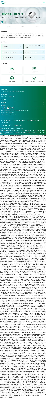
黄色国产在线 (20, 366)
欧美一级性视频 (21, 334)
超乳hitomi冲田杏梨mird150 (8, 180)
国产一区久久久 (37, 373)
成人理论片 (39, 350)
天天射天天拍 (31, 376)
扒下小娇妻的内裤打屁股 (14, 227)
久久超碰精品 (7, 141)
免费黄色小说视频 (19, 195)
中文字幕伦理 (35, 387)
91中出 (33, 284)
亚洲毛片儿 (24, 211)
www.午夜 (32, 248)
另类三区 (39, 179)
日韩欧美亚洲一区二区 (11, 216)
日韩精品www (21, 347)
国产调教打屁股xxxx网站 (10, 140)
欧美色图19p (8, 274)
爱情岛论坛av (12, 345)
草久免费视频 (31, 295)
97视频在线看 (27, 261)
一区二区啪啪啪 (37, 234)
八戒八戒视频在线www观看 (31, 209)
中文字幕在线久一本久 (35, 255)
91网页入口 (14, 225)
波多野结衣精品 (3, 169)
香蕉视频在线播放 (10, 196)
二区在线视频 (20, 310)
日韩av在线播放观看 (31, 384)
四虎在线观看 (36, 232)
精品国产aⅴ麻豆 (13, 310)
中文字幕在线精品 (39, 159)
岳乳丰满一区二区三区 (40, 374)
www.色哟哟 (26, 327)
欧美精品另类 (22, 386)
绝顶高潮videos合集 (15, 318)
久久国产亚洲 (13, 363)
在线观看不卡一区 (16, 248)
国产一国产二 (9, 238)
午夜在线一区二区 (28, 222)
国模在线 (34, 217)
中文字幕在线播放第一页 (17, 382)
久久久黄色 (12, 251)
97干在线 (16, 371)
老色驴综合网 (32, 268)
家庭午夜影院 (26, 258)
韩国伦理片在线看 (6, 306)
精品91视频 (39, 190)
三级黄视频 (29, 335)
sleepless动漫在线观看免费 (21, 204)
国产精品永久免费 (12, 183)
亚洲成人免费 (17, 145)
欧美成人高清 (5, 290)
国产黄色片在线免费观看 (27, 213)
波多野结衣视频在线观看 (5, 395)
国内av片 (29, 208)
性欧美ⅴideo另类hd (30, 151)
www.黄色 (40, 154)
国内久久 (12, 297)
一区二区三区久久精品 (9, 166)
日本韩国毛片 (16, 384)
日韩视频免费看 (5, 247)
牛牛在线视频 (21, 209)
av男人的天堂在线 (35, 340)
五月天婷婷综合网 (7, 394)
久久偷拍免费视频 (31, 298)
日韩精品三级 (28, 389)
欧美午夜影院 (38, 237)
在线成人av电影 (21, 232)
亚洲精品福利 (18, 272)
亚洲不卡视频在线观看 (40, 384)
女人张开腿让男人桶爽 (6, 342)
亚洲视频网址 (37, 392)
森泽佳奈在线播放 (31, 319)
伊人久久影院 (3, 282)
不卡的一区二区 (23, 384)
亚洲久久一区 (37, 211)
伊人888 (39, 209)
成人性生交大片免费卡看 (13, 161)
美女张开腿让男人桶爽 (14, 187)
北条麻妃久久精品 (18, 368)
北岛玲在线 (28, 177)
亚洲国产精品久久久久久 (5, 353)
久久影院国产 (39, 192)
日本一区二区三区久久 (33, 342)
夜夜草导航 (33, 148)
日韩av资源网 (12, 386)
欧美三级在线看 (38, 271)
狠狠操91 (22, 154)
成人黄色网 (10, 303)
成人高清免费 (8, 280)
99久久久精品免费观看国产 (32, 308)
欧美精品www (37, 327)
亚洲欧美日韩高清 (40, 195)
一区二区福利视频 (4, 376)
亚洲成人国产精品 (32, 350)
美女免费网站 (32, 300)
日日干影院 (42, 232)
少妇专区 (3, 274)
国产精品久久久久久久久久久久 (34, 310)
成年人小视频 (5, 360)
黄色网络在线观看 (29, 266)
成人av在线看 (35, 222)
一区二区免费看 (31, 137)
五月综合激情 (19, 379)
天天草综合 (33, 219)
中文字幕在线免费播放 (23, 303)
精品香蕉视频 (25, 350)
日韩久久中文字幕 (7, 382)
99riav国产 (33, 274)
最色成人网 (11, 305)
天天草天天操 (42, 352)
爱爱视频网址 (29, 358)
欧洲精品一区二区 (38, 318)
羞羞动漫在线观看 (28, 337)
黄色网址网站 (4, 146)
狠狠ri (27, 295)
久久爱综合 (17, 392)
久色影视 (43, 394)
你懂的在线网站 (8, 188)
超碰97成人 (13, 242)
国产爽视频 (8, 242)
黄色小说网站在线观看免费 (15, 374)
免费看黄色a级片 (40, 365)
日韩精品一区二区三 (17, 381)
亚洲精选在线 (13, 289)
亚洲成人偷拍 (7, 198)
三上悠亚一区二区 (6, 379)
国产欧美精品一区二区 (32, 347)
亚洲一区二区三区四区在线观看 (32, 146)
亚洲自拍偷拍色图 (5, 310)
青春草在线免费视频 (32, 361)
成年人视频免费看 (6, 350)
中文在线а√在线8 (16, 279)
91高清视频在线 (23, 234)
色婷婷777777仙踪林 (39, 277)
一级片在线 (23, 135)
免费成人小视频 (18, 284)
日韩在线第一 (19, 140)
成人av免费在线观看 (23, 264)
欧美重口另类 (36, 138)
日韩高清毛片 (8, 339)
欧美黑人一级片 (17, 308)
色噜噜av (14, 355)
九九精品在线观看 (17, 237)
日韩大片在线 (6, 192)
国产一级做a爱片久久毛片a (35, 180)
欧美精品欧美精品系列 (29, 292)
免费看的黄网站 (7, 154)
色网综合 (38, 381)
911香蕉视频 (23, 358)
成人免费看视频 (10, 217)
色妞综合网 (35, 225)
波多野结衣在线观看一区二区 (32, 323)
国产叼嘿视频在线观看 (6, 167)
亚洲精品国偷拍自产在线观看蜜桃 (21, 196)
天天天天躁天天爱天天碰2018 (38, 243)
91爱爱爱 (29, 171)
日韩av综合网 (13, 149)
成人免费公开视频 (38, 269)
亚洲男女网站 (12, 340)
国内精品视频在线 (33, 279)
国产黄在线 (15, 245)
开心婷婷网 (30, 331)
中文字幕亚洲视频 (31, 256)
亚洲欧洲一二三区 (12, 300)
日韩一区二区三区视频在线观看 (32, 214)
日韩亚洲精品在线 (29, 251)
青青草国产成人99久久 (34, 356)
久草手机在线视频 (21, 177)
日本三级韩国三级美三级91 (30, 334)
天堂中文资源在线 (15, 353)
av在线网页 (3, 269)
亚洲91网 (10, 135)
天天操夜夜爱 (13, 379)
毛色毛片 (18, 234)
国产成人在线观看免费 (39, 253)
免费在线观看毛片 (31, 166)
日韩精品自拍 (25, 373)
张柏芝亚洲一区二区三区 (14, 153)
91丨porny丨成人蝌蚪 (24, 268)
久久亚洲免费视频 (32, 379)
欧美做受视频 (39, 217)
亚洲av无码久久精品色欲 (19, 261)
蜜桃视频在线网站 (8, 335)
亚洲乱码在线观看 (4, 355)
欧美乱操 (28, 318)
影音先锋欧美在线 (36, 366)
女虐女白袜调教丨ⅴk (28, 138)
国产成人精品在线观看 (17, 179)
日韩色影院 (8, 313)
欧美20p (32, 318)
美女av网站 (15, 311)
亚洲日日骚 (41, 355)
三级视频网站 (5, 230)
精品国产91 (29, 240)
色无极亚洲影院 (23, 361)
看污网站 (31, 321)
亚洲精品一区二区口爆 (13, 209)
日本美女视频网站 (10, 371)
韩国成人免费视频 (5, 263)
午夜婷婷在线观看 (24, 331)
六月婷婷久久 (9, 245)
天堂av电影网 (26, 175)
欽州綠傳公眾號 (17, 125)
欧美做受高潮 (40, 344)
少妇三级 (31, 196)
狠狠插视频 (32, 368)
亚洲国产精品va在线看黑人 (29, 306)
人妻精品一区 (21, 138)
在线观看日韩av (38, 300)
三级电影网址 (12, 204)
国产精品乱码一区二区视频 (39, 303)
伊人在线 (15, 259)
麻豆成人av (6, 232)
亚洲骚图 (4, 164)
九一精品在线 (7, 287)
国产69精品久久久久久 (12, 151)
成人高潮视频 (10, 266)
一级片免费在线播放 (36, 348)
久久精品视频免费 (27, 219)
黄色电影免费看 (19, 258)
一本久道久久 (11, 360)
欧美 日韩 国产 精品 (28, 366)
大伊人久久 (6, 255)
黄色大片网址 (23, 276)
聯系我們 (3, 108)
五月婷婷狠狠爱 (30, 287)
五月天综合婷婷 (35, 335)
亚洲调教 (41, 287)
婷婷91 (25, 347)
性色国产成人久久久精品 (12, 138)
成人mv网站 (10, 295)
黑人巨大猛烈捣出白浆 (18, 316)
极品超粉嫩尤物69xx (11, 143)
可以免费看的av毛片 (23, 159)
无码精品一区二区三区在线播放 (17, 198)
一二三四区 (30, 225)
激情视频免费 (37, 248)
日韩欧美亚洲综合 (41, 311)
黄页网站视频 (32, 374)
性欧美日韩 (38, 162)
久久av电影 (35, 154)
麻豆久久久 (37, 238)
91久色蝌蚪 (16, 290)
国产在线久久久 (13, 293)
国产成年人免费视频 (6, 182)
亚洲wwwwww (10, 368)
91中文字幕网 (29, 242)
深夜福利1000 (41, 376)
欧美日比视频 (22, 318)
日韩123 (42, 221)
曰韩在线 (27, 250)
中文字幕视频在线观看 (36, 198)
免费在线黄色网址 (15, 394)
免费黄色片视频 (36, 203)
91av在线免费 (9, 243)
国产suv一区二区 (15, 206)
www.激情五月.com (19, 327)
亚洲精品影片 (23, 217)
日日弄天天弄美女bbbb (40, 172)
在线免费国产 (36, 282)
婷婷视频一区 (18, 390)
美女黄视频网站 (4, 145)
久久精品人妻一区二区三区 (23, 321)
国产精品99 (12, 284)
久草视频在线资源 (22, 335)
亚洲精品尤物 (40, 347)
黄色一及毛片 (25, 183)
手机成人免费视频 (23, 376)
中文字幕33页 (17, 240)
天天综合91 (18, 247)
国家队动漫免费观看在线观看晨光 (23, 216)
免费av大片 (7, 297)
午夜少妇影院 (25, 200)
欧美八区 (3, 225)
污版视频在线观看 (23, 290)
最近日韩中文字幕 (34, 187)
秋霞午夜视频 (25, 381)
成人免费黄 (36, 287)
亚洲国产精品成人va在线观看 (22, 300)
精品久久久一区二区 (30, 386)
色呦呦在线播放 (23, 263)
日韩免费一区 (21, 274)
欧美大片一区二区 (33, 250)
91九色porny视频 (25, 237)
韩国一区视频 (11, 314)
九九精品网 (23, 269)
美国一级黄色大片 (37, 371)
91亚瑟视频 (24, 162)
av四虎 (25, 238)
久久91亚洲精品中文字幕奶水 (20, 166)
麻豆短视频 (22, 292)
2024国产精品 (14, 177)
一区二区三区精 (34, 345)
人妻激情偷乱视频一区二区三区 (24, 365)
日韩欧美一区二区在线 (26, 387)
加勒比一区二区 (5, 340)
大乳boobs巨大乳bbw (14, 263)
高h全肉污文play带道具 (17, 373)
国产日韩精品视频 (14, 171)
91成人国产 (13, 137)
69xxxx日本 (26, 360)
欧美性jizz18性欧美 (28, 363)
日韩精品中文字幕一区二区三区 (6, 264)
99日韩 (34, 229)
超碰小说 (10, 248)
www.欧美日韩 (9, 225)
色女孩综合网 (34, 164)
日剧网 (3, 285)
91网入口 (37, 156)
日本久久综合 (20, 201)
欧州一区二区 (9, 302)
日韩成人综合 (4, 250)
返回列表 (4, 22)
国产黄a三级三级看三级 (23, 245)
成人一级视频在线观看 (8, 148)
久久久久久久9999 (9, 237)
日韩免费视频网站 (23, 280)
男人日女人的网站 (33, 276)
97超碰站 (34, 358)
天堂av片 (22, 248)
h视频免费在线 (12, 230)
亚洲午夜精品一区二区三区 (7, 316)
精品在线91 (17, 345)
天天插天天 (40, 225)
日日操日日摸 (21, 192)
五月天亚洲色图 (14, 352)
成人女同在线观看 (25, 374)
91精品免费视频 (18, 235)
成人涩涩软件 (20, 175)
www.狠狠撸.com (27, 377)
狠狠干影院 (25, 190)
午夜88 (2, 311)
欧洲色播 (28, 302)
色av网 (29, 148)
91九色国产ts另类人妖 (31, 221)
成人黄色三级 (20, 229)
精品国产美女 (20, 219)
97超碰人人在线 (20, 369)
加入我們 (3, 105)
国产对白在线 (20, 190)
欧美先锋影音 (6, 200)
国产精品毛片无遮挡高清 (14, 276)
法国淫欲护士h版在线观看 (26, 247)
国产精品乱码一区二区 (27, 143)
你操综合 (27, 192)
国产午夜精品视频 (41, 258)
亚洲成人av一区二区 (40, 379)
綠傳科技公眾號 (6, 125)
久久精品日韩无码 (30, 392)
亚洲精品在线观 (41, 297)
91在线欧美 (5, 153)
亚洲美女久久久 (32, 200)
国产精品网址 (29, 182)
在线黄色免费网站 (4, 314)
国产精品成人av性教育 (37, 332)
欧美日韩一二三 (16, 331)
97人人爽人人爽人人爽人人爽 (6, 259)
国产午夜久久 (3, 242)
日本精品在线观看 (17, 211)
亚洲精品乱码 (42, 177)
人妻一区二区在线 (33, 258)
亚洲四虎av (19, 183)
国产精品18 (29, 290)
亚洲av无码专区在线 (4, 386)
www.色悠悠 (34, 365)
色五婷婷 (35, 293)
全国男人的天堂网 (38, 245)
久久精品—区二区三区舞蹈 (20, 214)
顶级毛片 (27, 279)
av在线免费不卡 (4, 324)
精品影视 (37, 386)
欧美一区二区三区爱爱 (27, 235)
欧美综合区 (28, 217)
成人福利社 (42, 138)
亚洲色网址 (2, 234)
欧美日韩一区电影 (31, 159)
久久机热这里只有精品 (20, 251)
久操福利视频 (4, 261)
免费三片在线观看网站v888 (6, 179)
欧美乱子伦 (15, 303)
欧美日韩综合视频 (25, 356)
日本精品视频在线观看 (35, 224)
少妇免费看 (22, 187)
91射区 (27, 179)
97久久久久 (7, 234)
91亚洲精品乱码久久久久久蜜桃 (28, 395)
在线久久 (19, 387)
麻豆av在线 (31, 360)
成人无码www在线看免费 (16, 162)
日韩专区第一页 (28, 161)
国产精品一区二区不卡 (38, 266)
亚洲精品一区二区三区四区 (29, 201)
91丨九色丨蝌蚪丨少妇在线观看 (19, 188)
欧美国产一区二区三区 (18, 329)
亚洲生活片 (26, 149)
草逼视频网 (42, 313)
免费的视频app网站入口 (19, 169)
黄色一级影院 (28, 353)
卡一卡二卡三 (21, 285)
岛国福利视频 (8, 221)
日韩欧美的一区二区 (36, 272)
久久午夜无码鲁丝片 (28, 229)
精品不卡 (17, 292)
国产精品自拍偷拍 (5, 208)
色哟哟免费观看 (4, 347)
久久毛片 (35, 290)
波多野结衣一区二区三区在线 (20, 185)
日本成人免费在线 (15, 313)
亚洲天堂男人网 (31, 264)
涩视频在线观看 (9, 384)
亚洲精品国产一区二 (19, 360)
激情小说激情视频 (8, 356)
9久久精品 (25, 195)
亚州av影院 (41, 295)
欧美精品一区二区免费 (6, 206)
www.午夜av (25, 172)
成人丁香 (37, 306)
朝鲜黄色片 (40, 279)
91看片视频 (7, 190)
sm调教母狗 (21, 222)
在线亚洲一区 (13, 190)
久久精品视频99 (36, 196)
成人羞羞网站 (11, 214)
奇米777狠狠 (19, 137)
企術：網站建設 (4, 122)
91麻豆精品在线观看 (14, 192)
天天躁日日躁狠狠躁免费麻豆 (6, 337)
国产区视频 (36, 140)
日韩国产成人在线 (24, 326)
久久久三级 (26, 285)
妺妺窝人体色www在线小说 (13, 250)
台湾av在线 (20, 287)
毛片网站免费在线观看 (18, 164)
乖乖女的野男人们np (21, 151)
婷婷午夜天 (6, 156)
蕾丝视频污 (6, 387)
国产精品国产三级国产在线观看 (34, 206)
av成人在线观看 (35, 242)
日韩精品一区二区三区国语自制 (8, 392)
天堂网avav (4, 151)
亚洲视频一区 (22, 353)
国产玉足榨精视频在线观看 (39, 280)
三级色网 (32, 327)
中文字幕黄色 (22, 295)
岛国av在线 (8, 172)
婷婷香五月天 (29, 243)
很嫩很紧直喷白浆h (34, 193)
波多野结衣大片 (36, 213)
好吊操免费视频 (9, 282)
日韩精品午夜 (34, 377)
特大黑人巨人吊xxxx (33, 311)
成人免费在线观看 (22, 171)
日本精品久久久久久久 (39, 326)
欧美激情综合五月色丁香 (22, 256)
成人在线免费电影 (17, 277)
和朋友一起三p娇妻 (5, 251)
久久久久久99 (7, 235)
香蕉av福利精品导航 (28, 371)
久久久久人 (6, 369)
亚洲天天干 (15, 337)
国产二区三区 (32, 316)
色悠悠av (40, 387)
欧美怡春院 (8, 321)
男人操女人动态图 (22, 243)
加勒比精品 (32, 156)
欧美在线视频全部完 (21, 242)
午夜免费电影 (18, 298)
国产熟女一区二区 (23, 344)
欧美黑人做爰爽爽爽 (8, 329)
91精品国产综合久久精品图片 (20, 305)
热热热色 (12, 235)
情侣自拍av (6, 284)
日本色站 (23, 253)
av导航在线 (13, 182)
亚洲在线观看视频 (35, 177)
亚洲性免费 (39, 334)
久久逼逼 (38, 148)
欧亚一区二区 (16, 295)
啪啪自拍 (8, 289)
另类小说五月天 (21, 158)
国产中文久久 (14, 274)
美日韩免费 (29, 305)
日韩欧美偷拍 (38, 319)
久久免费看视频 (22, 221)
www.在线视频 (7, 298)
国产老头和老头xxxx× (26, 167)
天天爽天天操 (12, 193)
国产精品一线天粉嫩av (10, 292)
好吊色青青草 (30, 280)
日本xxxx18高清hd (39, 298)
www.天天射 (6, 397)
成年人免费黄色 (10, 164)
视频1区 (27, 156)
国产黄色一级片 (20, 259)
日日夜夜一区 (38, 135)
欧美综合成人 (35, 208)
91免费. (6, 276)
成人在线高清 (31, 245)
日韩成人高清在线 (29, 154)
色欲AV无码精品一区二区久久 (17, 306)
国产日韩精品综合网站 (14, 344)
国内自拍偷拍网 (12, 174)
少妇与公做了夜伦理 (10, 327)
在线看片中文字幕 (17, 282)
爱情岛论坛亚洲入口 (6, 229)
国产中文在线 (7, 377)
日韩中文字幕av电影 (31, 263)
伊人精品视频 (14, 229)
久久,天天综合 (3, 245)
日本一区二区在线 (39, 169)
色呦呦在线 (29, 332)
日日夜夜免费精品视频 (22, 319)
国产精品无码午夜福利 (21, 182)
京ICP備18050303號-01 (37, 120)
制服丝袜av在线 (18, 213)
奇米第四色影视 (9, 159)
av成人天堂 (13, 350)
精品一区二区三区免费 (27, 284)
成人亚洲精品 (3, 216)
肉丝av (39, 250)
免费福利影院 (28, 352)
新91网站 (23, 279)
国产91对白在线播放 (40, 316)
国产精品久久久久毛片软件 (27, 282)
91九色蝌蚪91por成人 (23, 311)
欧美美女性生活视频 (4, 174)
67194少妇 (15, 159)
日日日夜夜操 (10, 203)
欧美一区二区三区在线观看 (33, 204)
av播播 (32, 211)
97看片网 (12, 358)
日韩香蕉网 (23, 308)
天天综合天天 (14, 334)
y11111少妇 (31, 326)
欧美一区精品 (9, 256)
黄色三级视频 (33, 314)
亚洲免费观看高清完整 (30, 324)
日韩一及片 (11, 145)
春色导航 (41, 337)
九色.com (27, 248)
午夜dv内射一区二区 (18, 314)
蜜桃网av (14, 256)
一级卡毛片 (37, 264)
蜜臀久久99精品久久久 (8, 253)
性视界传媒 (12, 195)
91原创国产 (35, 174)
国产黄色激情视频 (35, 352)
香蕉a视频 (41, 235)
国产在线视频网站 (16, 332)
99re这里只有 (5, 345)
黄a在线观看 (6, 211)
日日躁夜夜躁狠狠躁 (15, 348)
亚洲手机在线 (36, 158)
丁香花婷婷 (34, 145)
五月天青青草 (39, 361)
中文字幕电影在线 (13, 232)
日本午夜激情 (38, 227)
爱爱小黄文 (18, 395)
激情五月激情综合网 (13, 347)
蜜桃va (1, 253)
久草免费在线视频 (6, 171)
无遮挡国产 (37, 313)
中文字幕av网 (28, 145)
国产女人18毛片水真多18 (17, 238)
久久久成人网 (18, 269)
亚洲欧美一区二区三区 (21, 141)
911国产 (36, 376)
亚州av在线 (22, 389)
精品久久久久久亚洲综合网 (28, 140)
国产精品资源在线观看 (8, 185)
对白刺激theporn (15, 342)
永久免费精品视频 (36, 240)
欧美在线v (43, 196)
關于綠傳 (3, 102)
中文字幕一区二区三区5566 (7, 389)
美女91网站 (32, 237)
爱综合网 (29, 211)
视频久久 (2, 141)
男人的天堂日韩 (33, 179)
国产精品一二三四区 (16, 356)
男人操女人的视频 (20, 363)
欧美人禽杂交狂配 (37, 363)
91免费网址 (26, 193)
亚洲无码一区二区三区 (20, 146)
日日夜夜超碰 (13, 141)
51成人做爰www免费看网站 (39, 251)
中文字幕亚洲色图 (40, 230)
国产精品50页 (15, 285)
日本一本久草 (39, 256)
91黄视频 (3, 172)
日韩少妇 (13, 298)
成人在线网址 (14, 158)
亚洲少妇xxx (17, 326)
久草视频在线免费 (30, 253)
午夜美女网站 (9, 222)
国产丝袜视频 (42, 140)
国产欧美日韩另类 (30, 269)
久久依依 (22, 348)
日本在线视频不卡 (5, 293)
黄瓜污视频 (36, 321)
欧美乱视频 (31, 373)
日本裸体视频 (39, 274)
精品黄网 (17, 386)
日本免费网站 (30, 293)
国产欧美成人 (4, 303)
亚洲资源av (32, 271)
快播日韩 (42, 255)
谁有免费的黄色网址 (15, 154)
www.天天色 (19, 200)
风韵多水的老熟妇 (7, 352)
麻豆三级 (25, 293)
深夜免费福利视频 (31, 238)
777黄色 (5, 295)
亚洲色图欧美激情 (36, 247)
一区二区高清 (24, 390)
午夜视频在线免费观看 (7, 332)
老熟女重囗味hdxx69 (24, 227)
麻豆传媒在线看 (28, 348)
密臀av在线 (18, 340)
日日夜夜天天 (21, 352)
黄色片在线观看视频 (34, 175)
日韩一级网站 (19, 293)
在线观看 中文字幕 (32, 190)
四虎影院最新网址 (13, 365)
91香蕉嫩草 (40, 293)
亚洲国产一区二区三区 (37, 161)
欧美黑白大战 (40, 164)
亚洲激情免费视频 (34, 302)
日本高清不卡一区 (26, 368)
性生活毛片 (22, 250)
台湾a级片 (41, 175)
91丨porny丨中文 (20, 149)
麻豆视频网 (28, 185)
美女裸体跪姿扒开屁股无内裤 (27, 203)
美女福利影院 (31, 172)
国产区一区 (30, 303)
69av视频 (25, 310)
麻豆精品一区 (12, 272)
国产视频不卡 (5, 390)
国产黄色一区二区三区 (19, 180)
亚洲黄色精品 (34, 289)
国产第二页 (8, 158)
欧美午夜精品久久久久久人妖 (24, 255)
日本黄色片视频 (36, 182)
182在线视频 (8, 285)
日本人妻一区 (42, 335)
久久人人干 (34, 297)
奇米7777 (4, 158)
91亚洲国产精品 (26, 382)
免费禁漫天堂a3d (38, 149)
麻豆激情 (39, 369)
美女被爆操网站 (7, 334)
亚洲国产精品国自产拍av (21, 339)
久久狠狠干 (2, 277)
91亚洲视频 (13, 172)
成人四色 (37, 295)
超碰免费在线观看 (6, 358)
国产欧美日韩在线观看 (14, 268)
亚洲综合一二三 (38, 395)
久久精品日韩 (34, 353)
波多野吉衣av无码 (32, 183)
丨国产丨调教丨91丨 (24, 342)
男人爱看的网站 (31, 277)
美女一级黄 (6, 268)
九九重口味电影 (4, 183)
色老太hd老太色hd (9, 277)
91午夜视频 (22, 145)
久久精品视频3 (21, 337)
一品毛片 (13, 339)
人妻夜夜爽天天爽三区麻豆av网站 (24, 355)
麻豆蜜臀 (26, 259)
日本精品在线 (34, 185)
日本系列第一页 (38, 153)
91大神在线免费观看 (24, 394)
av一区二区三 (22, 313)
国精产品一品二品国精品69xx (6, 381)
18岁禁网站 (33, 261)
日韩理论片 (35, 305)
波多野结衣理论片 (13, 255)
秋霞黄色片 (37, 360)
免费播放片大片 (26, 329)
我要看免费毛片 (13, 200)
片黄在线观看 (30, 174)
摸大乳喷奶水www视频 (34, 285)
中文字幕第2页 (27, 198)
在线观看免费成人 (17, 253)
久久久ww (39, 358)
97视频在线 (40, 345)
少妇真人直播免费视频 (22, 225)
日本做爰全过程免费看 (12, 319)
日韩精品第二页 (32, 192)
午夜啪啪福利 (23, 332)
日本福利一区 (36, 337)
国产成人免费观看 (41, 167)
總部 (8, 107)
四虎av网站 (27, 180)
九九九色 (11, 211)
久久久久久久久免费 (31, 135)
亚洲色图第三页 (13, 369)
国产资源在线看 (36, 188)
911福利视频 (10, 261)
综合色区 (41, 158)
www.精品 (16, 264)
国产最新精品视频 (32, 195)
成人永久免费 (24, 208)
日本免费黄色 (19, 143)
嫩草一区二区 (22, 161)
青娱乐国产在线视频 (21, 224)
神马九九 (22, 153)
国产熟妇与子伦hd (9, 311)
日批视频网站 (15, 335)
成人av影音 (2, 187)
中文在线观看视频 (18, 297)
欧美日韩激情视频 (37, 141)
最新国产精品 (23, 240)
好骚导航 (35, 331)
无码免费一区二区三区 (25, 345)
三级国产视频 (18, 230)
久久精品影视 (7, 318)
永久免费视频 (14, 366)
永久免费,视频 (19, 350)
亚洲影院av (37, 201)
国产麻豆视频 (34, 167)
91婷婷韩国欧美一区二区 (29, 153)
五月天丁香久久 (32, 230)
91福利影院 (23, 392)
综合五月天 (9, 279)
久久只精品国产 (12, 324)
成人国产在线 (26, 316)
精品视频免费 (12, 247)
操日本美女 (18, 167)
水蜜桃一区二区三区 (19, 193)
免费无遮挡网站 (12, 397)
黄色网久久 (42, 214)
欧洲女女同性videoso (27, 297)
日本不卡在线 (39, 200)
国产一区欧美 (41, 222)
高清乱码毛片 (4, 331)
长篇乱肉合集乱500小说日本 (8, 271)
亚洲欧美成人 (29, 188)
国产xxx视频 (24, 298)
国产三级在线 (30, 234)
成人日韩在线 (8, 366)
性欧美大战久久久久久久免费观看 (24, 289)
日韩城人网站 (34, 389)
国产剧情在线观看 (11, 323)
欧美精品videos (39, 284)
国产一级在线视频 (11, 146)
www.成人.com (14, 287)
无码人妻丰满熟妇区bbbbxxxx (18, 302)
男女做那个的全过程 (31, 162)
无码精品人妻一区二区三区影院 (36, 382)
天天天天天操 (41, 342)
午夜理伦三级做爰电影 (40, 263)
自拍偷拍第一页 (26, 314)
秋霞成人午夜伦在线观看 (11, 201)
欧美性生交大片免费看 (26, 340)
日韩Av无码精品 (15, 376)
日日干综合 (6, 374)
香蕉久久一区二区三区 (7, 361)
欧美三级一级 (3, 313)
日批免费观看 (22, 156)
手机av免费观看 (6, 213)
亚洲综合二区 (11, 240)
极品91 (27, 276)
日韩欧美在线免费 (32, 381)
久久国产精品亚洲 (13, 387)
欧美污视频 (26, 271)
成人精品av (25, 379)
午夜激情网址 (38, 216)
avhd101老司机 (4, 209)
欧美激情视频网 (27, 274)
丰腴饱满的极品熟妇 (4, 305)
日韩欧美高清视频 (7, 348)
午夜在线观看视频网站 (14, 156)
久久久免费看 (7, 162)
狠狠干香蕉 (27, 187)
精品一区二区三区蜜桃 (12, 175)
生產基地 (12, 107)
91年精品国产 (34, 369)
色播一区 (33, 171)
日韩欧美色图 (29, 141)
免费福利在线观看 (41, 185)
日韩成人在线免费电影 (12, 219)
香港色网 (24, 179)
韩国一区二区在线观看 (40, 137)
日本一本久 (11, 290)
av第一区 (28, 224)
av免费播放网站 (27, 369)
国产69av (32, 149)
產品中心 (3, 99)
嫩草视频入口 (39, 219)
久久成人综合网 (35, 355)
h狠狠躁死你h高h (5, 365)
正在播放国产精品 (28, 158)
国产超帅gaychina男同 (20, 323)
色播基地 (2, 198)
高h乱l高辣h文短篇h (19, 271)
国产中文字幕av (10, 169)
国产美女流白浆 (5, 272)
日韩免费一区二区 (17, 148)
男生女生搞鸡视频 (41, 276)
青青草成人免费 (16, 203)
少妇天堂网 (13, 395)
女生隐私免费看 (35, 235)
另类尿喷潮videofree (26, 272)
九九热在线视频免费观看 (21, 174)
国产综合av (37, 166)
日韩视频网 (40, 187)
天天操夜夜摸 (11, 390)
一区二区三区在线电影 (31, 339)
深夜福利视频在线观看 (35, 329)
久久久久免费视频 (8, 373)
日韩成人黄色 (6, 195)
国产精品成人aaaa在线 (32, 344)
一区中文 (31, 232)
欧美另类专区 (13, 258)
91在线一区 (24, 137)
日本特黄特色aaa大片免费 (15, 208)
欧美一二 (27, 232)
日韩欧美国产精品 (41, 353)
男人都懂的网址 (15, 221)
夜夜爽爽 (25, 287)
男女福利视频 (14, 321)
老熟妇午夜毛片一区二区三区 (33, 390)
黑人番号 (18, 324)
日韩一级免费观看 (10, 269)
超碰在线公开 (24, 148)
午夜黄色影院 (16, 389)
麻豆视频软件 (11, 326)
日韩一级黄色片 (25, 230)
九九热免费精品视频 (16, 135)
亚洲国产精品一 (27, 164)
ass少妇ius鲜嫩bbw (23, 206)
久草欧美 (38, 221)
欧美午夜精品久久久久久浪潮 (17, 377)
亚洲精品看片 (5, 326)
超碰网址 (7, 187)
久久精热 (33, 216)
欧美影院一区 (22, 266)
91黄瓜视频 (15, 243)
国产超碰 (12, 213)
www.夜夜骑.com (16, 361)
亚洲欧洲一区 (25, 277)
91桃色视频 (21, 371)
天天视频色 (10, 331)
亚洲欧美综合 (14, 224)
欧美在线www (32, 227)
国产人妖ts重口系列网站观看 (35, 394)
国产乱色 (13, 167)
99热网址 (42, 188)
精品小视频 (22, 324)
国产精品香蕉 (16, 266)
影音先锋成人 (19, 172)
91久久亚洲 (13, 234)
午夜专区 (39, 314)
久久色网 (10, 376)
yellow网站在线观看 (30, 313)
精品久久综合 (11, 308)
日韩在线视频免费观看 (30, 169)
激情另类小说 (40, 290)
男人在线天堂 (17, 217)
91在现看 (10, 355)
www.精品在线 (6, 149)
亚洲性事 (3, 221)
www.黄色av (15, 222)
